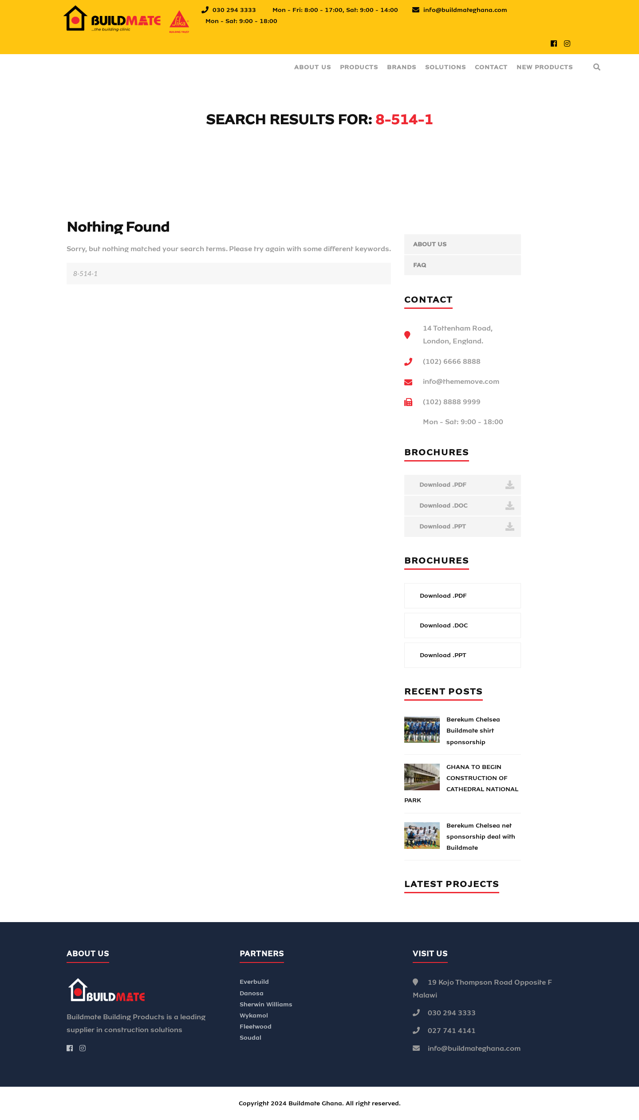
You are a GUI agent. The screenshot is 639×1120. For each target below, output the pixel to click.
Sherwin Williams (266, 1004)
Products (359, 67)
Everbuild (254, 982)
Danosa (252, 993)
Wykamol (254, 1015)
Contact (491, 67)
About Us (312, 67)
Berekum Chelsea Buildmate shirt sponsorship (473, 730)
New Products (545, 67)
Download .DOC (466, 505)
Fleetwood (256, 1026)
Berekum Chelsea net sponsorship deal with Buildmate (480, 836)
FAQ (419, 265)
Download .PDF (466, 485)
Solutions (445, 67)
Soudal (250, 1037)
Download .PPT (466, 526)
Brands (401, 67)
